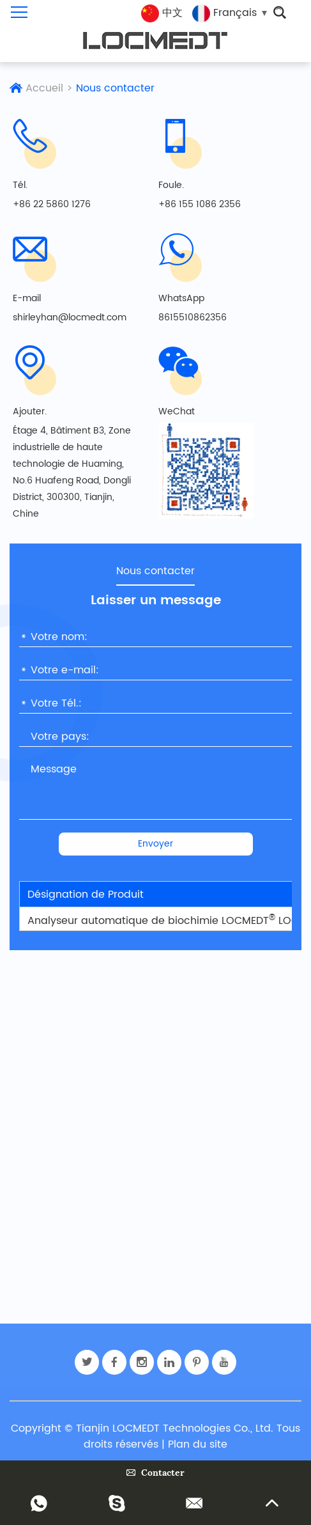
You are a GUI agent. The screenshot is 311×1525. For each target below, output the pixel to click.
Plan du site (197, 1444)
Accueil (44, 88)
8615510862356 (192, 317)
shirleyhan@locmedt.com (69, 317)
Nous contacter (115, 88)
